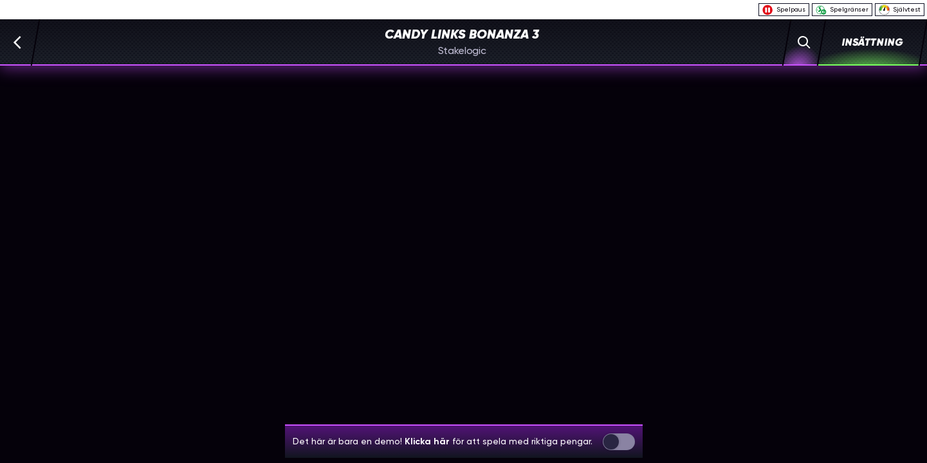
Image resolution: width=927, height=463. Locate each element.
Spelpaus (783, 10)
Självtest (900, 9)
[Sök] (804, 42)
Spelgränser (842, 10)
